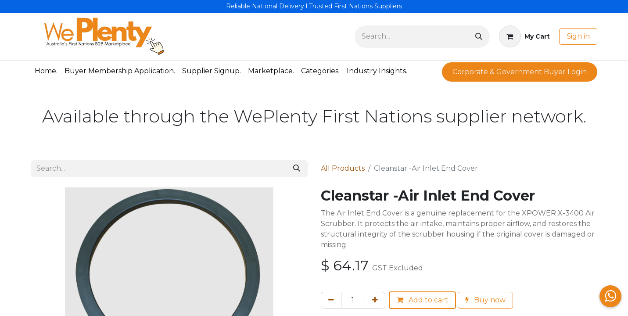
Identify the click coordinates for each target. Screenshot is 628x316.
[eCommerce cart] (524, 36)
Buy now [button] (485, 300)
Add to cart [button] (422, 300)
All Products (343, 168)
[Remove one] (331, 300)
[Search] (479, 36)
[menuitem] (46, 71)
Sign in (578, 36)
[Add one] (375, 300)
